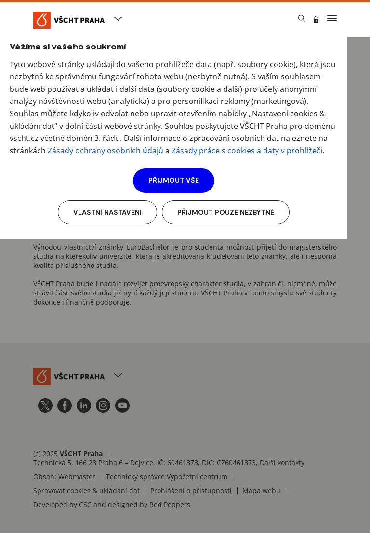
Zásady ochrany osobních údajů (105, 150)
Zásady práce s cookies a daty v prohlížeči (247, 150)
